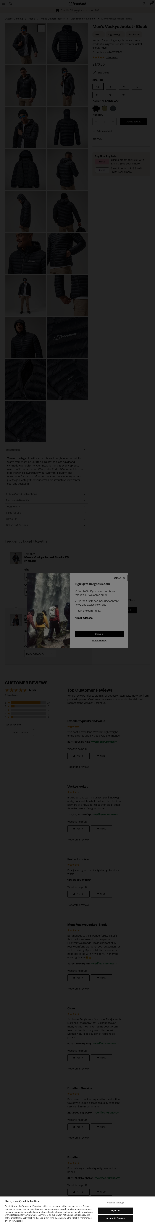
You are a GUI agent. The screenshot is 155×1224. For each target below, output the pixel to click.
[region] (77, 1210)
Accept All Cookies (115, 1218)
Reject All (115, 1210)
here (38, 1218)
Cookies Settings (115, 1203)
